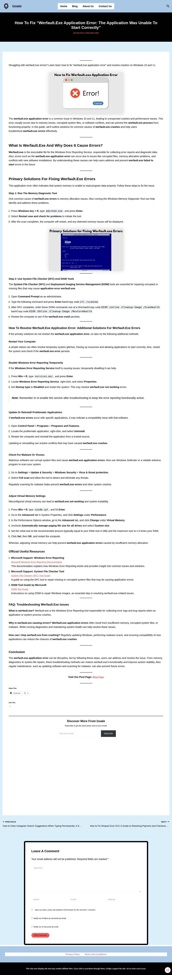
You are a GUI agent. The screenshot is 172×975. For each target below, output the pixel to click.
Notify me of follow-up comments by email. (50, 915)
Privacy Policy (72, 952)
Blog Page (98, 677)
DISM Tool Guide (20, 589)
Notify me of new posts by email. (46, 924)
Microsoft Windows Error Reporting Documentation (39, 562)
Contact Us (105, 6)
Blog (75, 6)
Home (63, 6)
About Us (88, 6)
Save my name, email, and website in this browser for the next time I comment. (65, 907)
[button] (168, 6)
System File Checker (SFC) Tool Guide (32, 575)
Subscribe (108, 733)
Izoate (17, 6)
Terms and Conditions (95, 952)
